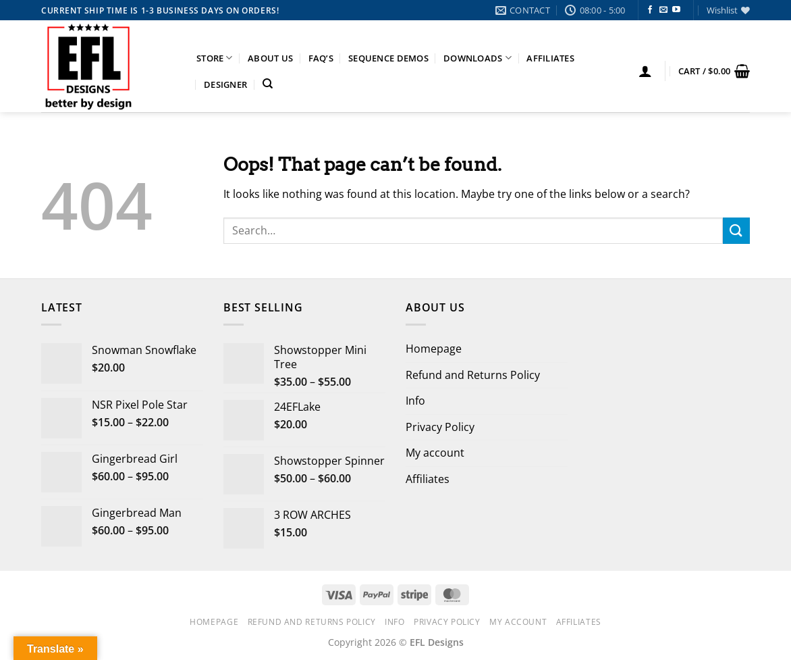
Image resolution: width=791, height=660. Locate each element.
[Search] (268, 84)
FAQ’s (320, 58)
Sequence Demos (388, 58)
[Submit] (736, 231)
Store (214, 57)
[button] (645, 71)
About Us (270, 58)
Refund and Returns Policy (473, 374)
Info (415, 400)
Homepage (434, 348)
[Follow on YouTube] (676, 10)
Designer (225, 84)
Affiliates (550, 58)
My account (435, 452)
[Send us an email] (663, 10)
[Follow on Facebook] (650, 10)
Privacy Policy (440, 427)
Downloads (477, 57)
